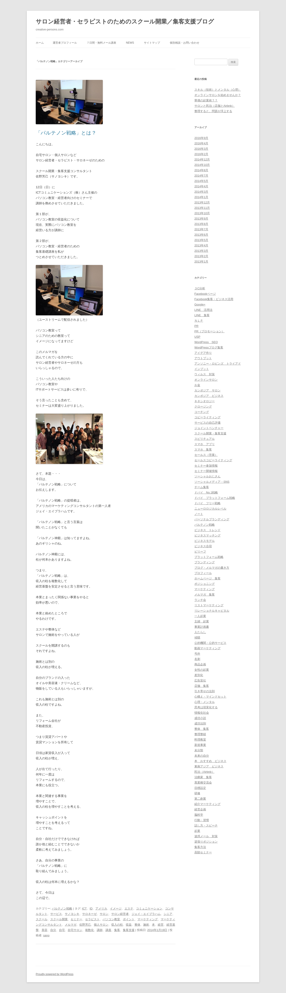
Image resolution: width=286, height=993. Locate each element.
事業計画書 (201, 626)
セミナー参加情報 (206, 465)
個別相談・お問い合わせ (184, 42)
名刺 (197, 659)
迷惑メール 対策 (206, 836)
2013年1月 (201, 261)
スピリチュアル (204, 438)
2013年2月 (201, 256)
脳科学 (198, 814)
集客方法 (200, 847)
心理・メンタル (204, 702)
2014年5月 (201, 181)
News (130, 42)
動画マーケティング (207, 648)
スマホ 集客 (203, 449)
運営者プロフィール (65, 42)
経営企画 (200, 809)
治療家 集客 (203, 777)
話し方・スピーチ (206, 825)
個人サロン (101, 924)
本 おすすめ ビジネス (210, 761)
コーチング (201, 412)
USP (197, 336)
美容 (44, 930)
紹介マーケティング (207, 804)
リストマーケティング (208, 605)
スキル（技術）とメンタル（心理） (217, 89)
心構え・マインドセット (210, 696)
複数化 (89, 930)
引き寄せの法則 (204, 691)
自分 (53, 930)
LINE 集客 (202, 315)
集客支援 (129, 930)
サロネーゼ (89, 914)
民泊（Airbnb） (204, 771)
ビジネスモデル (204, 540)
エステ (128, 908)
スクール (41, 919)
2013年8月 (201, 224)
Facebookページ (205, 293)
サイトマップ (152, 42)
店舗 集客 (201, 686)
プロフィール (203, 573)
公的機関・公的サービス (210, 643)
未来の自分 (201, 755)
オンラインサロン (206, 379)
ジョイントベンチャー (208, 428)
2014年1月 (201, 197)
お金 (197, 385)
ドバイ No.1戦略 (206, 492)
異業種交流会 (203, 782)
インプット (201, 369)
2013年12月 (202, 202)
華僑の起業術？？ (206, 100)
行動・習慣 (201, 820)
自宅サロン (75, 930)
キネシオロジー (204, 401)
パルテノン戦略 (62, 908)
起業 (197, 831)
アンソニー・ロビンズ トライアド (217, 363)
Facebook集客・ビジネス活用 (213, 299)
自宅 (62, 930)
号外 (197, 653)
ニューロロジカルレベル (210, 508)
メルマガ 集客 (204, 594)
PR (196, 326)
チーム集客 (201, 487)
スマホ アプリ (204, 444)
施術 (146, 924)
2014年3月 (201, 191)
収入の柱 (117, 924)
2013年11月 (202, 207)
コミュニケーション (149, 908)
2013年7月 (201, 229)
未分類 (198, 750)
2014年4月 (201, 186)
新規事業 (200, 745)
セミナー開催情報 (206, 471)
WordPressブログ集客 (208, 347)
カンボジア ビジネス (208, 395)
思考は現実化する (206, 707)
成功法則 (200, 723)
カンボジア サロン (207, 390)
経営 (161, 924)
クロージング (203, 406)
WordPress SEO (206, 342)
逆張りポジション (206, 841)
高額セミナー (203, 852)
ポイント (129, 919)
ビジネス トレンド (207, 530)
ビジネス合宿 (203, 546)
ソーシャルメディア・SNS (211, 481)
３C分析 (199, 288)
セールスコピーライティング (213, 460)
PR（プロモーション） (209, 331)
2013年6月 (201, 234)
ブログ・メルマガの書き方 (211, 567)
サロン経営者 (120, 914)
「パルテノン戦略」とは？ (66, 133)
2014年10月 (202, 165)
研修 (197, 793)
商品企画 (200, 664)
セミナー (76, 919)
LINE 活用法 (203, 310)
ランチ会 (200, 600)
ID (91, 908)
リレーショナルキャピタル (211, 610)
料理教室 (200, 739)
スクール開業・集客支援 (210, 433)
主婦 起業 (201, 621)
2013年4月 (201, 245)
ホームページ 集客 (207, 578)
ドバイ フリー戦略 (207, 503)
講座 (108, 930)
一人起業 (200, 616)
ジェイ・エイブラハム (146, 914)
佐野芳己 (85, 924)
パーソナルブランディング (211, 519)
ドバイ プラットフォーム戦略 (214, 498)
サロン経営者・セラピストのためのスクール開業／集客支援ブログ (125, 21)
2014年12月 (202, 159)
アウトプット (203, 358)
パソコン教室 (111, 919)
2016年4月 (201, 143)
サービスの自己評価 (207, 422)
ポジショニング (204, 583)
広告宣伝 (200, 680)
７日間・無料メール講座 (101, 42)
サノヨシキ (72, 914)
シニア (168, 914)
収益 (129, 924)
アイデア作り (203, 352)
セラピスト (92, 919)
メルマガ (70, 924)
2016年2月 (201, 154)
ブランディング (204, 562)
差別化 (198, 675)
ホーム (40, 42)
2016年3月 (201, 148)
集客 (117, 930)
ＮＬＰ (198, 320)
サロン (104, 914)
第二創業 (200, 798)
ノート (198, 514)
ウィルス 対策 (204, 374)
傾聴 (197, 637)
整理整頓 (200, 734)
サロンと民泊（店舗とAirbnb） (214, 105)
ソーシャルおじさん (207, 476)
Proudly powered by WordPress (55, 974)
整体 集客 (201, 728)
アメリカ (101, 908)
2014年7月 (201, 175)
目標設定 (200, 788)
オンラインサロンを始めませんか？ (217, 95)
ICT (84, 908)
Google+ (200, 304)
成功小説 (200, 718)
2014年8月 (201, 170)
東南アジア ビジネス (208, 766)
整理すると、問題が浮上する (213, 111)
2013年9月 (201, 218)
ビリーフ (200, 551)
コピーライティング (207, 417)
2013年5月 (201, 240)
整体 (137, 924)
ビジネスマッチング (207, 535)
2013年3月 (201, 250)
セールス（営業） (206, 455)
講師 (100, 930)
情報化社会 (201, 712)
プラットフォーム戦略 (208, 557)
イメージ (116, 908)
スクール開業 (59, 919)
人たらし (200, 632)
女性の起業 (201, 669)
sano (46, 935)
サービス (56, 914)
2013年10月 (202, 213)
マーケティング (147, 919)
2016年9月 (201, 138)
